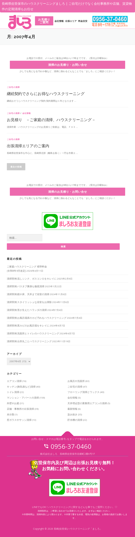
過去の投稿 (16, 166)
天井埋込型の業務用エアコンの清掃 (87, 403)
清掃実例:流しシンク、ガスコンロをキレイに (32, 278)
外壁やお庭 (13, 403)
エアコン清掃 (14, 381)
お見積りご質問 (44, 21)
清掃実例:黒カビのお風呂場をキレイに (28, 325)
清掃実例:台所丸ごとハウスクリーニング (29, 341)
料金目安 (82, 21)
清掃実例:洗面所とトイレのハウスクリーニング (33, 333)
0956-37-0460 (67, 446)
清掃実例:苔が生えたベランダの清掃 (27, 310)
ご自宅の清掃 (13, 87)
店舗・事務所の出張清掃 (20, 408)
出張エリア (71, 21)
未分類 (10, 414)
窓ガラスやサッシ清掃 (19, 419)
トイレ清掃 (13, 392)
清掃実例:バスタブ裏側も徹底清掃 (25, 286)
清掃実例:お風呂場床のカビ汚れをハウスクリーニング (36, 317)
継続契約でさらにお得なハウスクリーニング (46, 93)
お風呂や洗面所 (76, 381)
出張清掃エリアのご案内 (28, 145)
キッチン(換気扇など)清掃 (21, 386)
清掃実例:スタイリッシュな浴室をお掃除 (29, 302)
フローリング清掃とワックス (83, 392)
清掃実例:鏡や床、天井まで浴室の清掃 (28, 294)
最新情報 (72, 408)
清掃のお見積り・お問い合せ (67, 65)
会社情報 (59, 21)
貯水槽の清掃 (75, 419)
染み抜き (72, 414)
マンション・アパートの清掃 (23, 397)
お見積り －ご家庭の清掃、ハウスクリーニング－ (51, 119)
